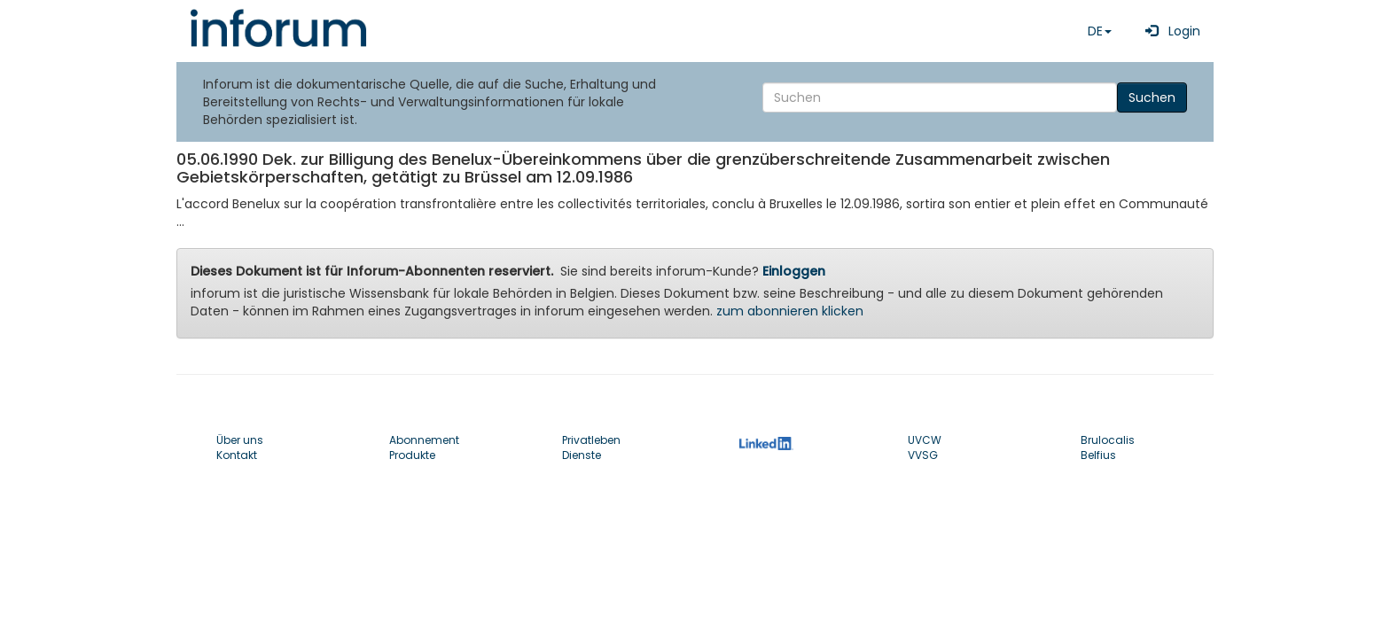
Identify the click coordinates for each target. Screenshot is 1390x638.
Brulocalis (1108, 439)
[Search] (939, 97)
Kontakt (236, 455)
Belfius (1098, 455)
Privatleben (591, 439)
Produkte (412, 455)
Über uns (239, 439)
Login (1169, 31)
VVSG (923, 455)
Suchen (1151, 97)
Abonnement (424, 439)
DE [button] (1100, 31)
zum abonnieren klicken (789, 311)
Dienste (581, 455)
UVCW (924, 439)
